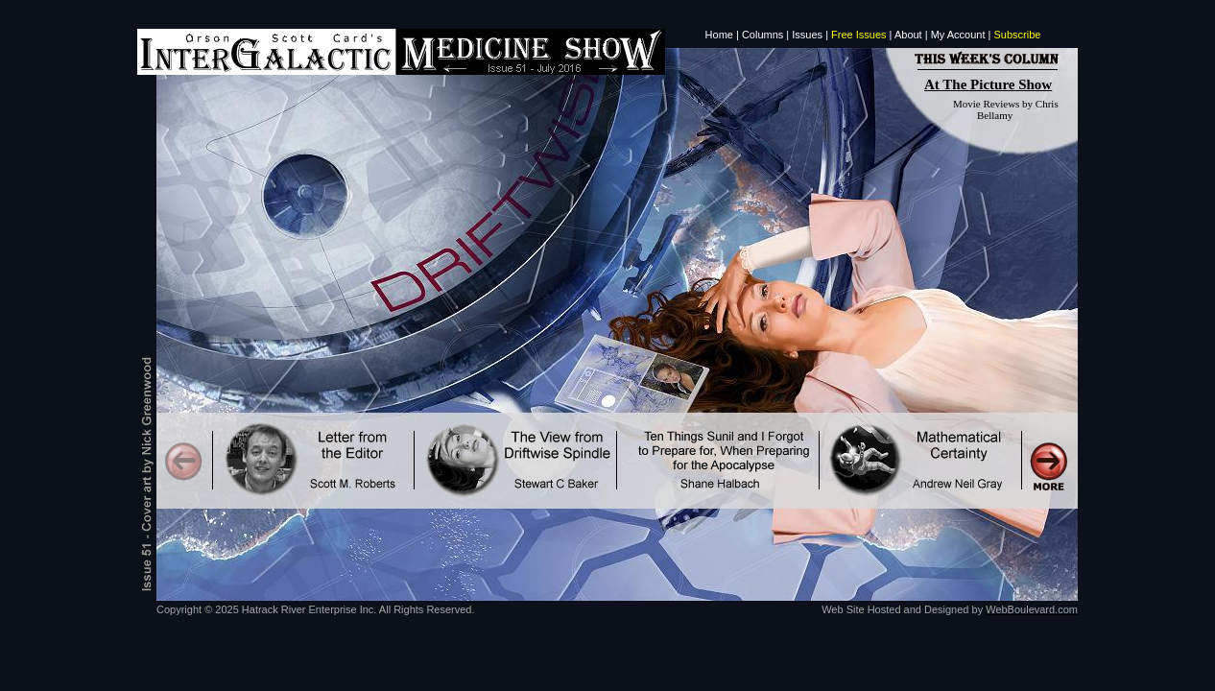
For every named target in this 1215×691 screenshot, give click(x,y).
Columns (762, 34)
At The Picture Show (988, 84)
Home (719, 34)
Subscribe (1017, 34)
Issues (807, 34)
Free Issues (858, 34)
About (908, 34)
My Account (958, 34)
